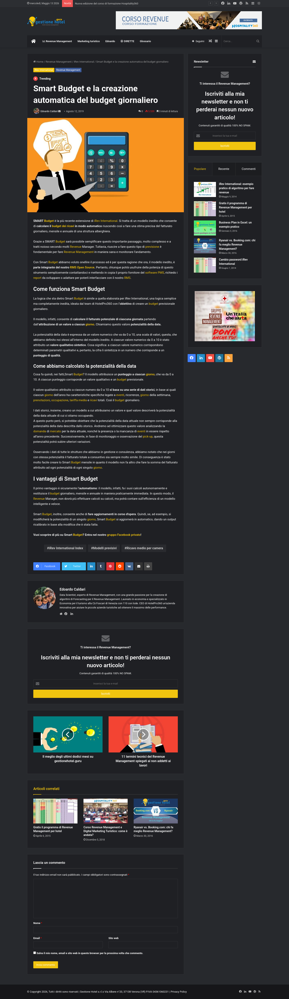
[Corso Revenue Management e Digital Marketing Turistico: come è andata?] (105, 811)
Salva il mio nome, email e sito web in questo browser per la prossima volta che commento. (90, 953)
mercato (55, 431)
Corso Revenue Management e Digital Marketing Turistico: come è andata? (105, 831)
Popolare (200, 169)
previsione (152, 247)
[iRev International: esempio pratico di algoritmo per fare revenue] (205, 189)
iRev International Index (66, 548)
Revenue (75, 247)
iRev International (84, 61)
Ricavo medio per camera (144, 548)
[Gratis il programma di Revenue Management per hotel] (55, 811)
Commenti (248, 169)
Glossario (145, 41)
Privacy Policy (179, 991)
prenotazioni (41, 400)
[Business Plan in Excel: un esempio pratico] (205, 228)
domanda (39, 431)
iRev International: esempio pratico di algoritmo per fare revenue (236, 188)
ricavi (93, 400)
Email (37, 938)
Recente (223, 169)
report (37, 278)
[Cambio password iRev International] (205, 265)
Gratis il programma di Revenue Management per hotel (235, 207)
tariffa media (78, 400)
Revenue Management (57, 41)
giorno (89, 324)
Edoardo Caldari (49, 111)
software (151, 272)
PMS (161, 272)
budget (153, 304)
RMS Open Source (82, 267)
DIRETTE (127, 41)
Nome (37, 923)
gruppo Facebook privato (123, 535)
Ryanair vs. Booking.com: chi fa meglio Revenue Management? (237, 244)
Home (38, 61)
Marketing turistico (88, 41)
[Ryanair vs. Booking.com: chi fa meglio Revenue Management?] (156, 811)
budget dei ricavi (63, 226)
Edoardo (110, 41)
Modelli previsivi (105, 548)
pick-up (148, 436)
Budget (49, 221)
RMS (127, 278)
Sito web (113, 938)
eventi (120, 395)
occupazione (59, 400)
